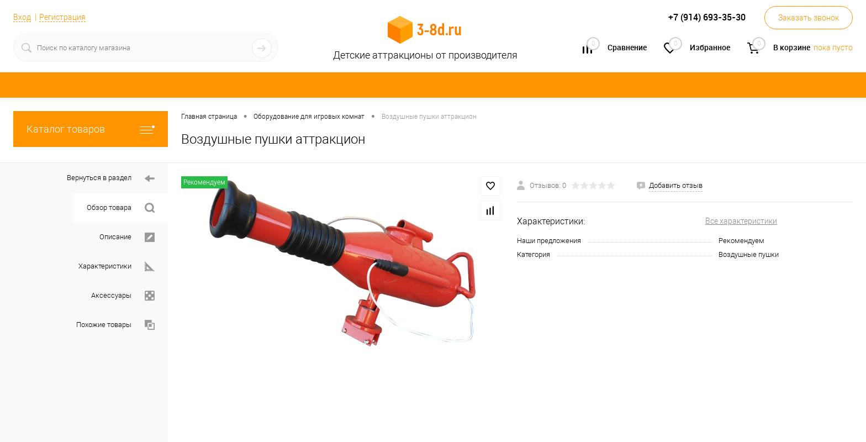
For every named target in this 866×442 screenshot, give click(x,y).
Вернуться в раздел (111, 178)
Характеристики (116, 266)
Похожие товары (115, 325)
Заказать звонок (808, 17)
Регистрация (62, 17)
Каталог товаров (91, 129)
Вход (22, 17)
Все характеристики (741, 221)
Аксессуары (123, 296)
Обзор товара (121, 208)
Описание (127, 237)
